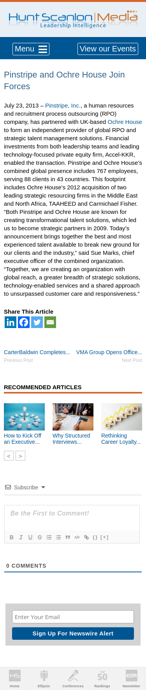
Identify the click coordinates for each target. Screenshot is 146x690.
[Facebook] (24, 322)
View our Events (108, 48)
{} (95, 537)
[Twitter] (37, 322)
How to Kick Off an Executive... (22, 438)
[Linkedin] (10, 322)
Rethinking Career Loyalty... (121, 438)
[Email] (50, 322)
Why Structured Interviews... (71, 438)
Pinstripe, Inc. (63, 105)
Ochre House (125, 121)
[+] (104, 537)
